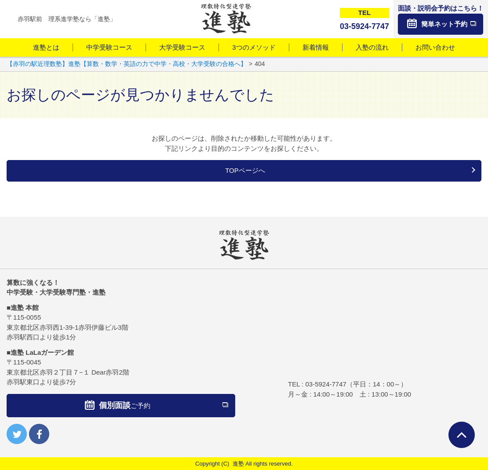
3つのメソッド (253, 47)
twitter (17, 434)
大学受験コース (182, 47)
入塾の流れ (372, 47)
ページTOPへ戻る (461, 435)
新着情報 (315, 47)
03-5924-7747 (325, 384)
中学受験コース (109, 47)
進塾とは (46, 47)
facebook (39, 434)
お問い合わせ (435, 47)
